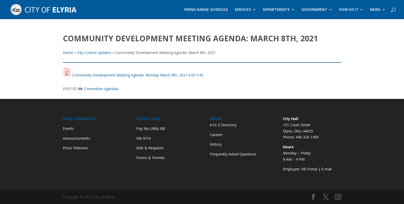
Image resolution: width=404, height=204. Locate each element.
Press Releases (75, 147)
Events (68, 128)
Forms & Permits (150, 157)
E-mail (326, 169)
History (216, 144)
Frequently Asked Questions (233, 154)
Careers (216, 134)
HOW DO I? (348, 10)
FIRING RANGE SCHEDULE (206, 10)
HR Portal (309, 169)
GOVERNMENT (314, 10)
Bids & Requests (150, 147)
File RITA (143, 138)
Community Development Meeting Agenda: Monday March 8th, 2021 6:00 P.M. (138, 75)
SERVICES (243, 10)
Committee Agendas (101, 88)
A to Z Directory (223, 124)
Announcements (76, 138)
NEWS (375, 10)
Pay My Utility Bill (150, 128)
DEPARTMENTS (276, 10)
